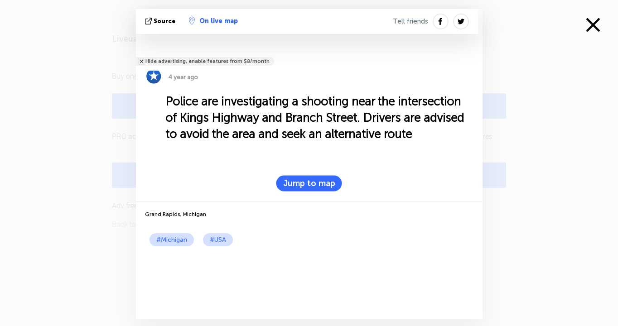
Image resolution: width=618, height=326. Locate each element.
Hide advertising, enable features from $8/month (207, 61)
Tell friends (410, 21)
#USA (218, 240)
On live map (213, 21)
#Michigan (171, 240)
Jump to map (309, 183)
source (161, 21)
